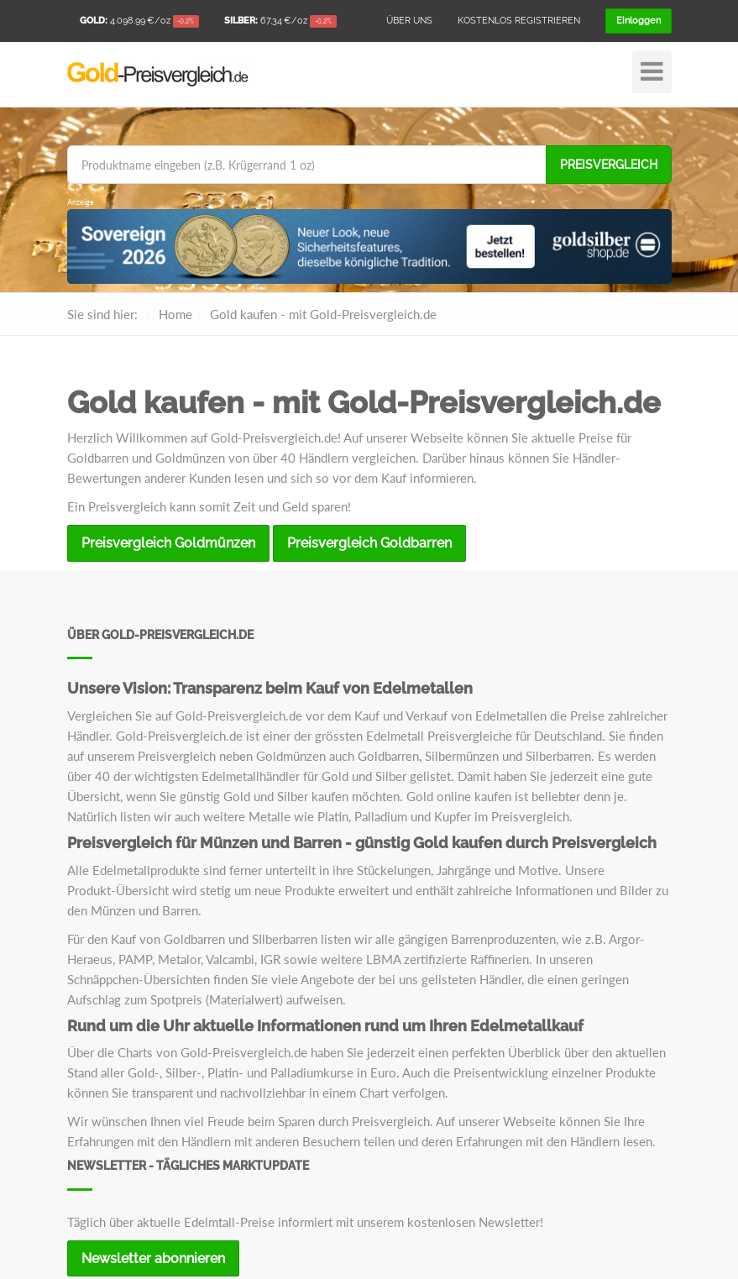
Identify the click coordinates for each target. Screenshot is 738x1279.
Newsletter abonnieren (153, 1258)
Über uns (409, 20)
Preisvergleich (608, 164)
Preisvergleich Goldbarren (369, 543)
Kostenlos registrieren (519, 20)
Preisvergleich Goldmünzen (168, 543)
